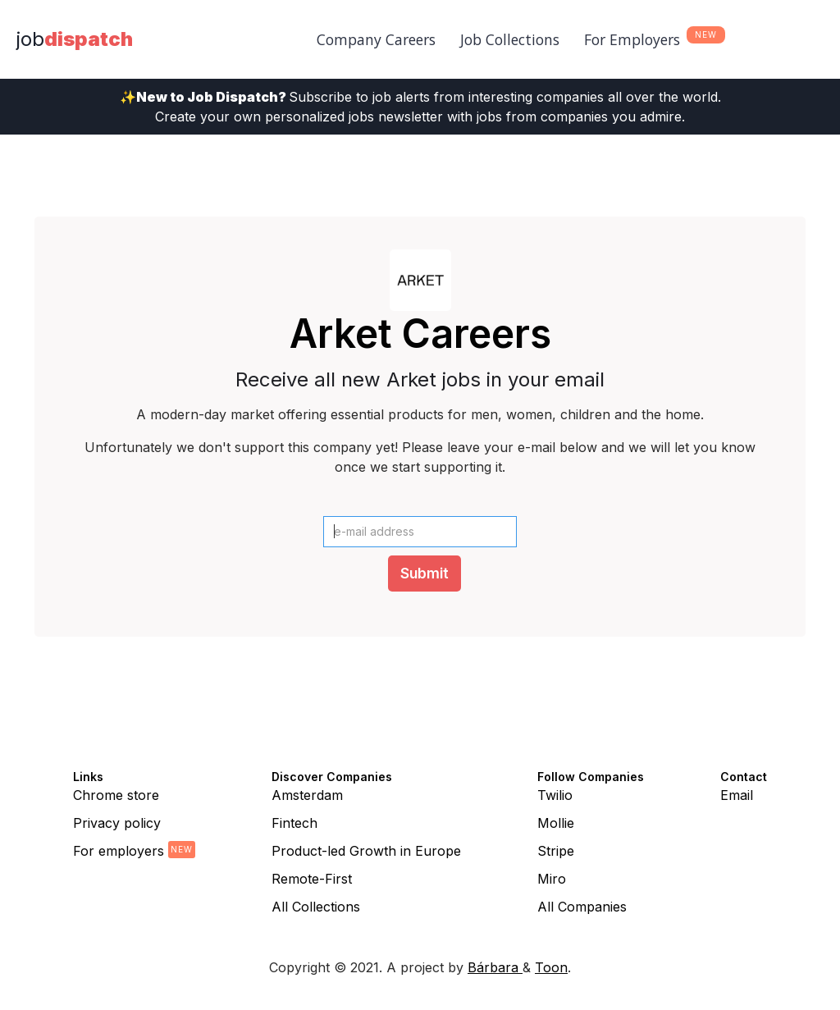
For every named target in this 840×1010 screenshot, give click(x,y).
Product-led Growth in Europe (366, 851)
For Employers (632, 39)
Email (736, 795)
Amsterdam (307, 795)
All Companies (582, 906)
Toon (551, 967)
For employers (118, 851)
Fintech (294, 823)
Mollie (555, 823)
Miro (551, 879)
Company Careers (376, 39)
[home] (74, 39)
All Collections (316, 906)
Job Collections (509, 39)
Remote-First (312, 879)
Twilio (555, 795)
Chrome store (116, 795)
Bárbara (495, 967)
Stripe (555, 851)
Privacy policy (117, 823)
